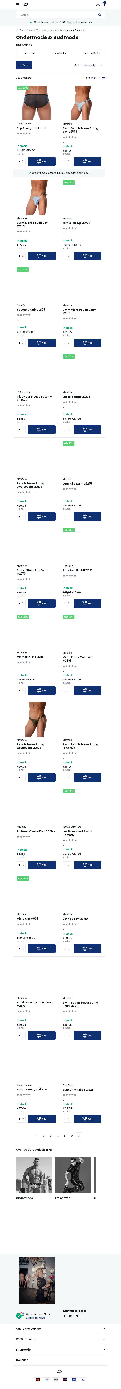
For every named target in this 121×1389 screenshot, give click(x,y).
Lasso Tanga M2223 (76, 406)
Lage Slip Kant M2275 (77, 497)
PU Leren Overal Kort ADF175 (36, 861)
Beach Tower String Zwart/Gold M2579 (30, 498)
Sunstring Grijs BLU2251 (78, 1131)
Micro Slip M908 (27, 952)
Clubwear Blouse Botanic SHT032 (34, 407)
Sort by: (78, 65)
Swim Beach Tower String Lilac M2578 (80, 772)
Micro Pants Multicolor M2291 (78, 680)
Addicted (21, 856)
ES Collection (24, 401)
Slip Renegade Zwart (31, 128)
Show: (89, 77)
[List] (103, 77)
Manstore (68, 123)
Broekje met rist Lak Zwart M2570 (35, 1042)
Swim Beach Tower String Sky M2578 (80, 130)
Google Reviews (35, 1320)
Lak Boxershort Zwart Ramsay (77, 863)
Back (20, 30)
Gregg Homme (24, 123)
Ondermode (51, 30)
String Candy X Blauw (32, 1131)
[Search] (60, 14)
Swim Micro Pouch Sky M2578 (32, 224)
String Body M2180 (75, 952)
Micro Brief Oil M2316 (30, 678)
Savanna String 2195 (31, 315)
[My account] (98, 4)
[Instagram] (70, 1318)
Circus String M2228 (76, 227)
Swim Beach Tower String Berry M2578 (80, 1042)
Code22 (21, 310)
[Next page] (78, 1177)
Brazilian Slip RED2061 (77, 588)
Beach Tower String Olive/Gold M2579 (30, 767)
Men (39, 30)
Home (30, 30)
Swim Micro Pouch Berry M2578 (79, 316)
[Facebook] (64, 1318)
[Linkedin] (77, 1318)
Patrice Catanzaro (72, 856)
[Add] (42, 161)
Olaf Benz (68, 583)
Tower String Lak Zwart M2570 (33, 589)
